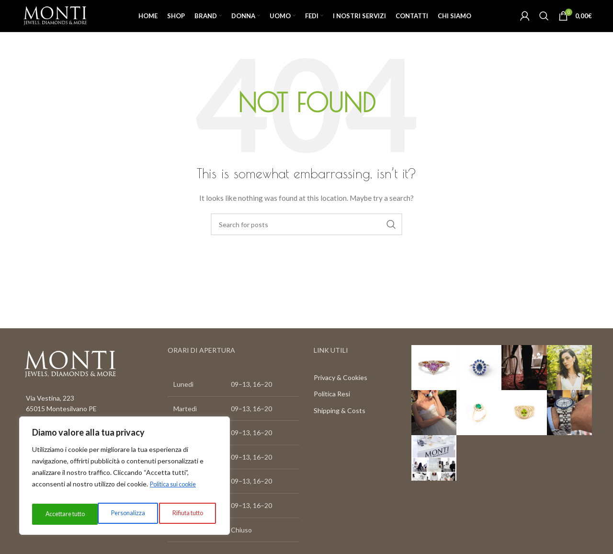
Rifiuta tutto (118, 514)
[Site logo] (70, 24)
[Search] (544, 25)
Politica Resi (332, 412)
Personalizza (59, 514)
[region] (124, 479)
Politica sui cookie (176, 490)
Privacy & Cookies (340, 396)
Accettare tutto (183, 514)
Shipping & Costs (339, 429)
